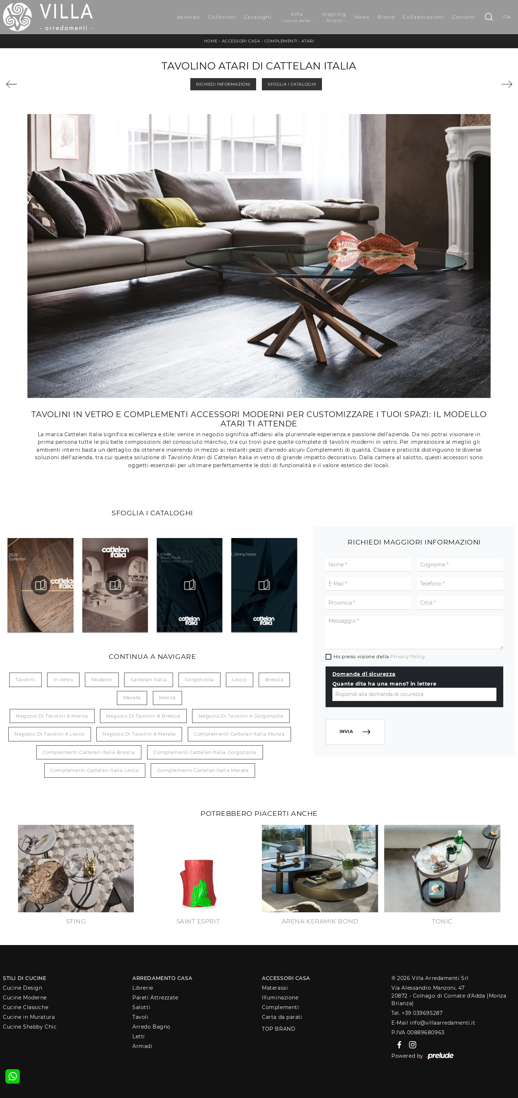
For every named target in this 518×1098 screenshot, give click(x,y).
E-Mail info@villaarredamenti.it (433, 1023)
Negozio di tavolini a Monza (52, 716)
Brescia (274, 679)
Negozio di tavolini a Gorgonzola (241, 716)
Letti (138, 1036)
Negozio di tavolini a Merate (139, 734)
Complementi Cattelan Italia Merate (203, 770)
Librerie (142, 988)
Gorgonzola (199, 679)
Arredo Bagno (151, 1027)
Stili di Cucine (24, 978)
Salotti (141, 1007)
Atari (307, 41)
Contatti (464, 17)
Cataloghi (258, 17)
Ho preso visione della (379, 656)
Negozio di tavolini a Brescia (143, 716)
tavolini (25, 679)
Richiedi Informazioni (223, 84)
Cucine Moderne (25, 997)
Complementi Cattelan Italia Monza (239, 734)
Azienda (188, 17)
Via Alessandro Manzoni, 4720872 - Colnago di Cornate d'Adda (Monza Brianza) (448, 996)
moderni (102, 679)
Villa (297, 17)
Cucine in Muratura (29, 1017)
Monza (167, 697)
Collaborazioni (423, 17)
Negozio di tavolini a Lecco (49, 734)
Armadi (142, 1046)
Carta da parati (282, 1017)
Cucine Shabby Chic (29, 1027)
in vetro (63, 679)
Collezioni (222, 17)
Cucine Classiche (25, 1007)
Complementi (280, 41)
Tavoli (140, 1017)
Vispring (334, 17)
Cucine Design (22, 988)
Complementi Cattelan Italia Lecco (94, 770)
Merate (132, 697)
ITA (506, 17)
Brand (386, 17)
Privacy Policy (407, 656)
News (362, 17)
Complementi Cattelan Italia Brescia (88, 752)
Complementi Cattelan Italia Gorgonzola (204, 752)
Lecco (239, 679)
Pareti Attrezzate (155, 997)
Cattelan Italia (149, 679)
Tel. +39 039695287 (416, 1013)
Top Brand (278, 1029)
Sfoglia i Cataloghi (292, 84)
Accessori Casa (241, 41)
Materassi (275, 988)
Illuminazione (280, 997)
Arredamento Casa (162, 978)
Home (211, 41)
